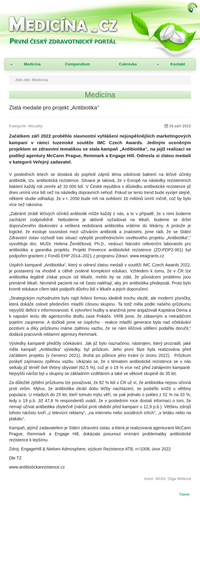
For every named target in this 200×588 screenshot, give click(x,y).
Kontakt (177, 64)
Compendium (77, 64)
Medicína (32, 64)
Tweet (184, 495)
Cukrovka (128, 64)
